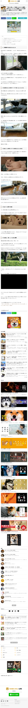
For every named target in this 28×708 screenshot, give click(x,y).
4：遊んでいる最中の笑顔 (6, 42)
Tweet (8, 18)
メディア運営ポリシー (17, 701)
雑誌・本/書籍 (18, 650)
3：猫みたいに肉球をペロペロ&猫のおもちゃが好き (11, 41)
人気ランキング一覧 (14, 642)
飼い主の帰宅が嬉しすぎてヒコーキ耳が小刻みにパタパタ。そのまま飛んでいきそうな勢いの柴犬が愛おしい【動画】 (16, 622)
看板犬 (3, 657)
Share (3, 18)
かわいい (3, 648)
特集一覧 (14, 605)
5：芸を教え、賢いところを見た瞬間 (8, 44)
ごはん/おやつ (18, 652)
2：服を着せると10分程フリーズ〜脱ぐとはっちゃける (12, 39)
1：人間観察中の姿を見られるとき (8, 38)
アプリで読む (22, 18)
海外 (16, 648)
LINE (14, 18)
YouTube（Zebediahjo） (6, 70)
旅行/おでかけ (4, 652)
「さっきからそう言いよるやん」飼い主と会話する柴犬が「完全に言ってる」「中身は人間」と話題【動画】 (15, 628)
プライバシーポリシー (17, 702)
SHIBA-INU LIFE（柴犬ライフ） (7, 675)
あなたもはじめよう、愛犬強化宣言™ (14, 3)
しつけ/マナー (18, 655)
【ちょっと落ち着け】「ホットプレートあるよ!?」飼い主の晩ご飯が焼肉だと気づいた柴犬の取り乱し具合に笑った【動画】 (16, 617)
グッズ (3, 650)
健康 (2, 655)
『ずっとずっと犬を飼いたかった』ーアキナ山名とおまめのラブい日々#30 (16, 637)
